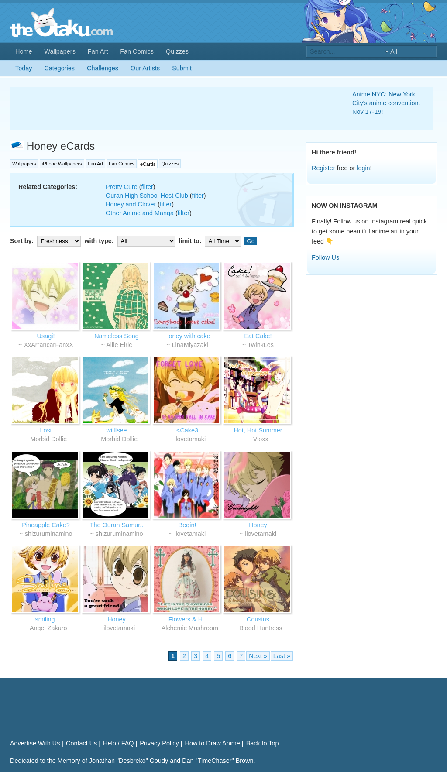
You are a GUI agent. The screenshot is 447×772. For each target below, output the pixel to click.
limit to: (211, 240)
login (363, 168)
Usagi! (46, 336)
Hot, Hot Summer (258, 430)
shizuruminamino (48, 533)
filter (147, 186)
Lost (46, 430)
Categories (59, 68)
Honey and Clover (131, 204)
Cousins (258, 619)
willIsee (116, 430)
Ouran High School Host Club (147, 195)
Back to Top (262, 743)
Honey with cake (187, 336)
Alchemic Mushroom (190, 627)
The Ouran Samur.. (116, 525)
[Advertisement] (171, 108)
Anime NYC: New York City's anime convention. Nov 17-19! (386, 103)
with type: (130, 240)
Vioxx (260, 439)
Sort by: (46, 240)
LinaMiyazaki (190, 344)
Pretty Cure (122, 186)
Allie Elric (119, 344)
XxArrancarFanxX (48, 344)
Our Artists (145, 68)
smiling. (46, 619)
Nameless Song (116, 336)
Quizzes (177, 51)
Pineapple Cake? (46, 525)
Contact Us (81, 743)
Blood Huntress (260, 627)
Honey (258, 525)
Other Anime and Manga (140, 212)
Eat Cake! (258, 336)
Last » (281, 655)
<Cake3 (187, 430)
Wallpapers (59, 51)
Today (23, 68)
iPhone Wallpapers (62, 163)
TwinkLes (261, 344)
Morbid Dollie (48, 439)
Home (23, 51)
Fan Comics (137, 51)
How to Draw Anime (212, 743)
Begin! (187, 525)
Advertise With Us (35, 743)
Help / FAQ (118, 743)
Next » (258, 655)
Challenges (102, 68)
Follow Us (325, 257)
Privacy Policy (159, 743)
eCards (147, 164)
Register (323, 168)
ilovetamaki (190, 439)
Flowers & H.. (187, 619)
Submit (182, 68)
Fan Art (98, 51)
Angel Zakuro (48, 627)
